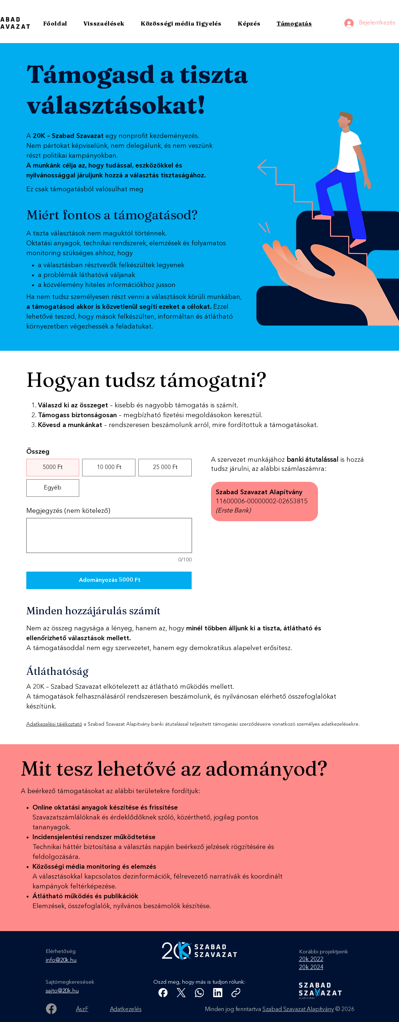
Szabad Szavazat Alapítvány (298, 1010)
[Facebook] (51, 1009)
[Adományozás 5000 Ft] (109, 580)
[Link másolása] (236, 992)
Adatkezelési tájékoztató (54, 724)
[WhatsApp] (199, 992)
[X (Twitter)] (181, 992)
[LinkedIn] (217, 992)
